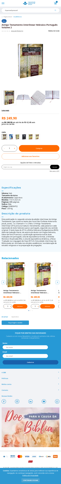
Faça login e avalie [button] (15, 323)
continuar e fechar (30, 480)
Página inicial (8, 17)
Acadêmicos (18, 17)
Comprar (39, 148)
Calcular (54, 167)
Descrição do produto (16, 213)
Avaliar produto (17, 31)
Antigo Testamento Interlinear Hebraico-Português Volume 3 (11, 291)
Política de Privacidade (30, 475)
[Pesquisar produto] (56, 11)
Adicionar (20, 306)
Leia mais (5, 110)
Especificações (11, 187)
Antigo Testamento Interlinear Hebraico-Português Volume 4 (39, 291)
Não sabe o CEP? (54, 171)
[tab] (28, 310)
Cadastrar (30, 362)
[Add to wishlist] (30, 156)
